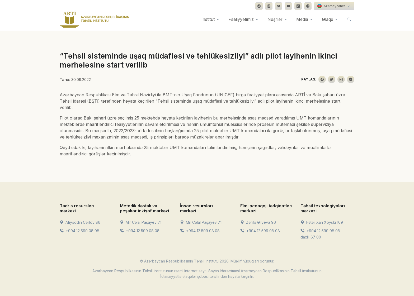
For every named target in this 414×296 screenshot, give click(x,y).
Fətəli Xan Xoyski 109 (321, 222)
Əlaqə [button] (327, 19)
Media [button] (302, 19)
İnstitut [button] (208, 19)
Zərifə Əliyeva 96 (258, 222)
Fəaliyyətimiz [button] (241, 19)
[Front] (95, 19)
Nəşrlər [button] (275, 19)
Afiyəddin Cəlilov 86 (80, 222)
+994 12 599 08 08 (79, 230)
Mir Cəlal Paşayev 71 (140, 222)
